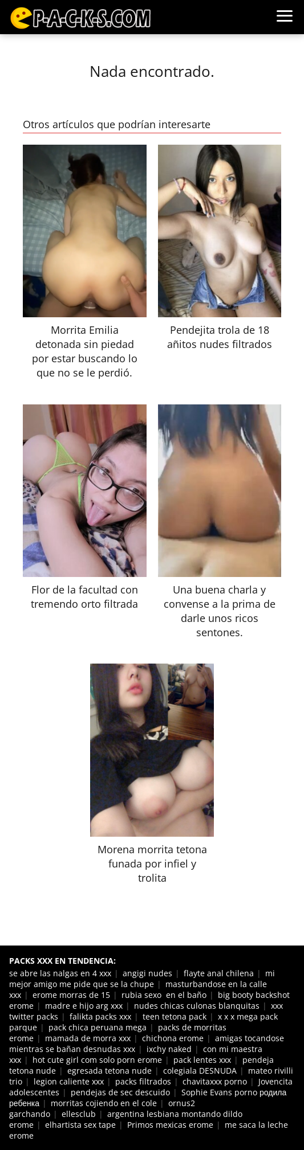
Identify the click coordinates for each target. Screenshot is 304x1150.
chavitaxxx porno (215, 1081)
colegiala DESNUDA (200, 1070)
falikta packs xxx (100, 1016)
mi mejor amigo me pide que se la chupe (142, 978)
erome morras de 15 (71, 994)
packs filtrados (143, 1081)
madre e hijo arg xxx (84, 1005)
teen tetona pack (174, 1016)
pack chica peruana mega (97, 1027)
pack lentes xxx (202, 1059)
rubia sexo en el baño (163, 994)
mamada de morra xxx (88, 1038)
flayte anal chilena (219, 973)
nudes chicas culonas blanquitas (197, 1005)
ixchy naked (169, 1048)
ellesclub (79, 1113)
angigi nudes (147, 973)
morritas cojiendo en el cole (104, 1103)
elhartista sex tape (80, 1124)
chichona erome (173, 1038)
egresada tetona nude (109, 1070)
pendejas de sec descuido (120, 1092)
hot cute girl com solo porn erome (97, 1059)
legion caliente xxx (69, 1081)
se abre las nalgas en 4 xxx (60, 973)
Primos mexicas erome (170, 1124)
